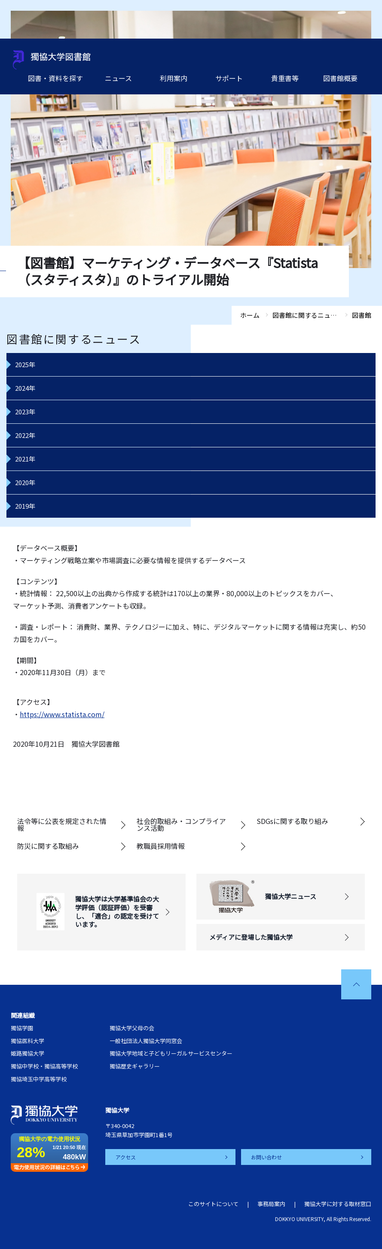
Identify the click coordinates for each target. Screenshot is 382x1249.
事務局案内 (271, 1204)
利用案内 (173, 78)
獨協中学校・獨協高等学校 (44, 1066)
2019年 (25, 505)
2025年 (25, 364)
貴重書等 (285, 78)
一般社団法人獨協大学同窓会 (146, 1041)
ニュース (118, 78)
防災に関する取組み (48, 846)
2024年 (25, 387)
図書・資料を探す (55, 78)
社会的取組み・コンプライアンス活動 (181, 824)
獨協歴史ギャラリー (135, 1066)
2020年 (25, 482)
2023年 (25, 411)
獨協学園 (22, 1028)
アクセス (126, 1157)
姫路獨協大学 (27, 1053)
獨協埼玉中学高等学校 (39, 1079)
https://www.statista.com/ (62, 714)
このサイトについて (213, 1204)
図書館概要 (340, 78)
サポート (229, 78)
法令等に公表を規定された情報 (62, 824)
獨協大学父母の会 (132, 1028)
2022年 (25, 435)
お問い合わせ (266, 1157)
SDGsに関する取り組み (292, 821)
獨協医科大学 (27, 1041)
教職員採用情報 (161, 846)
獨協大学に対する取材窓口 (337, 1204)
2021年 (25, 458)
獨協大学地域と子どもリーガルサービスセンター (171, 1053)
